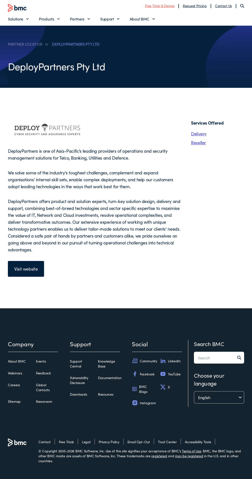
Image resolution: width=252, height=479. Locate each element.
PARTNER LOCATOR (25, 43)
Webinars (15, 372)
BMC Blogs (139, 389)
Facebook (143, 374)
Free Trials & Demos (159, 5)
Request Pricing (195, 5)
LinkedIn (170, 361)
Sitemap (14, 401)
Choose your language (209, 379)
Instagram (144, 403)
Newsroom (44, 401)
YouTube (170, 374)
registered (159, 455)
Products (46, 18)
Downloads (78, 394)
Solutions (15, 18)
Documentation (109, 377)
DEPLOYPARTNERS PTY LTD (76, 43)
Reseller (198, 142)
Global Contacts (43, 387)
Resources (105, 394)
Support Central (76, 363)
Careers (14, 384)
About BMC (139, 18)
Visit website (26, 269)
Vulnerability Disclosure (79, 380)
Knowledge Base (106, 363)
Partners (77, 18)
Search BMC (209, 344)
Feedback (43, 372)
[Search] (242, 6)
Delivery (198, 133)
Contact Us (223, 5)
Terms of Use (191, 450)
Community (144, 361)
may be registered (189, 455)
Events (41, 361)
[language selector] (219, 397)
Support (107, 18)
